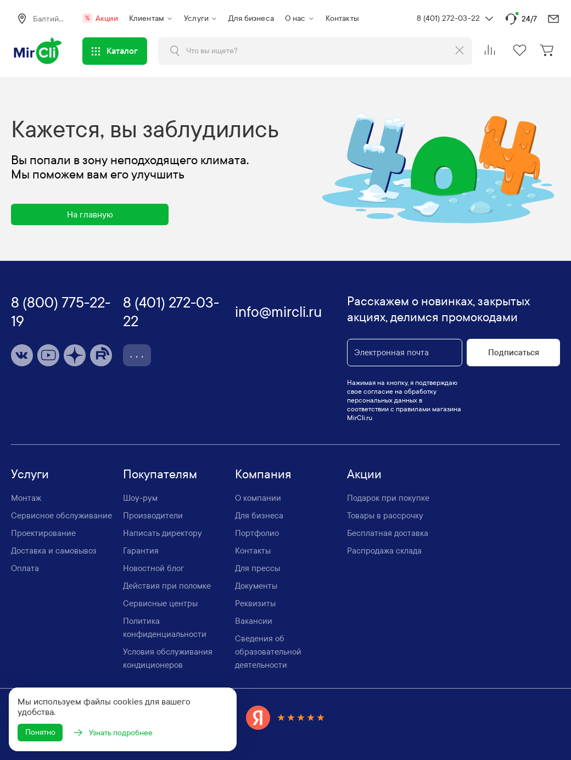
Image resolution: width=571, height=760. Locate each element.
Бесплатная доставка (387, 532)
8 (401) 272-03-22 (448, 18)
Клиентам (146, 18)
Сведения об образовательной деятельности (268, 650)
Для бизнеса (251, 18)
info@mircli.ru (278, 310)
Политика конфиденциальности (164, 626)
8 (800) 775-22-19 (60, 310)
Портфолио (257, 532)
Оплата (25, 567)
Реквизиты (255, 602)
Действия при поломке (167, 584)
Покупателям (160, 473)
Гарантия (141, 549)
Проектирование (43, 532)
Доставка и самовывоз (54, 549)
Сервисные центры (160, 602)
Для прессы (257, 567)
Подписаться (513, 351)
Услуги (196, 18)
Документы (256, 584)
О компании (258, 496)
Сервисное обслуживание (61, 514)
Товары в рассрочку (385, 514)
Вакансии (253, 619)
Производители (153, 514)
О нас (295, 18)
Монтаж (26, 496)
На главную (90, 213)
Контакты (342, 18)
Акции (100, 18)
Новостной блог (153, 567)
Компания (263, 473)
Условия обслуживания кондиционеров (167, 656)
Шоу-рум (140, 496)
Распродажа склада (384, 549)
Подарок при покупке (388, 496)
